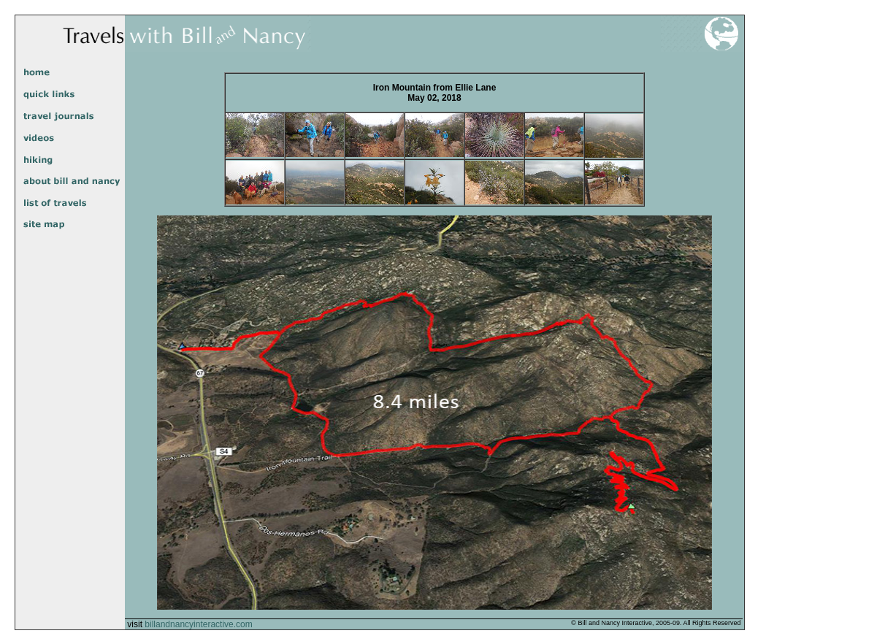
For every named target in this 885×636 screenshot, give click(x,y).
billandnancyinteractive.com (198, 624)
